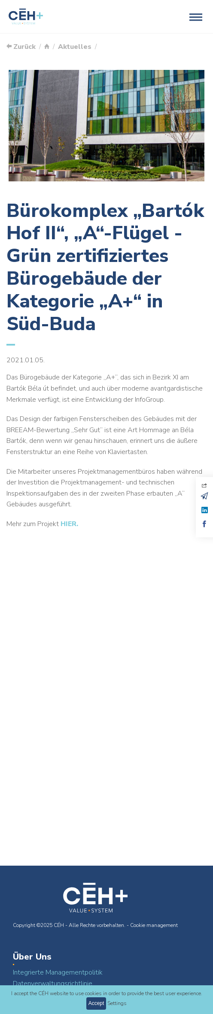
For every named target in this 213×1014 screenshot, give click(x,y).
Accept (96, 1003)
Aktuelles (74, 46)
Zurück (21, 46)
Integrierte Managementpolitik (58, 972)
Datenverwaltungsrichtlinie (52, 983)
